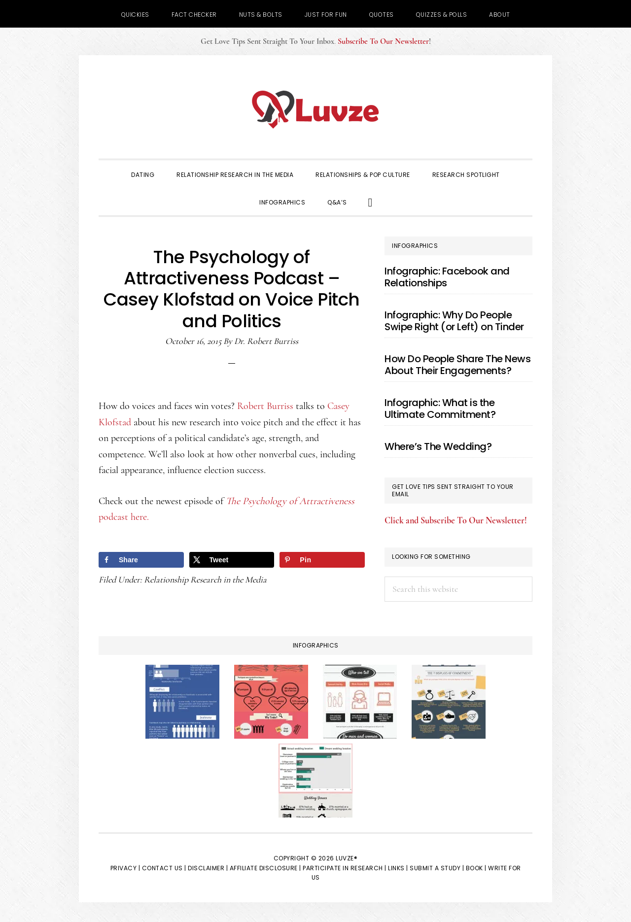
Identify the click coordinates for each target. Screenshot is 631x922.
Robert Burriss (265, 406)
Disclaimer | (208, 868)
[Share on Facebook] (141, 560)
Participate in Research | (344, 868)
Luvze (315, 109)
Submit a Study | (437, 868)
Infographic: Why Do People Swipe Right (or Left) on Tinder (454, 321)
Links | (398, 868)
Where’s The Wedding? (438, 446)
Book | (476, 868)
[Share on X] (232, 560)
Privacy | (125, 868)
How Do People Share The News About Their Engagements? (457, 364)
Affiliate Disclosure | (265, 868)
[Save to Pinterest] (322, 560)
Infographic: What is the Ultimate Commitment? (440, 408)
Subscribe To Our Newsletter (383, 41)
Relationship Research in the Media (205, 579)
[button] (370, 201)
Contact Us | (164, 868)
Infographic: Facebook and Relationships (447, 277)
